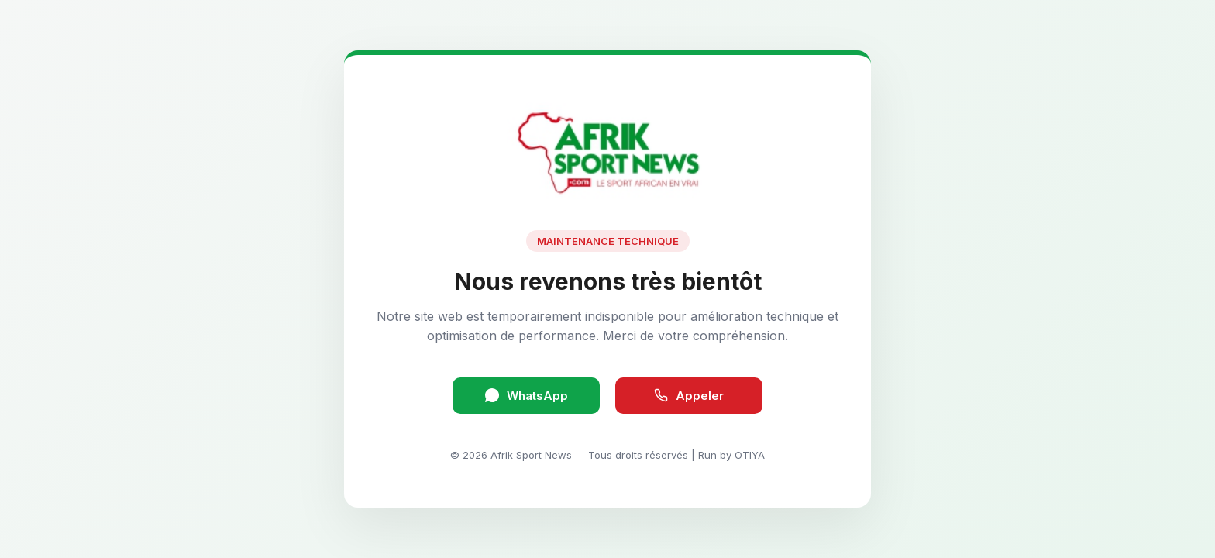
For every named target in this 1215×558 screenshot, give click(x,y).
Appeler (689, 395)
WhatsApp (526, 395)
